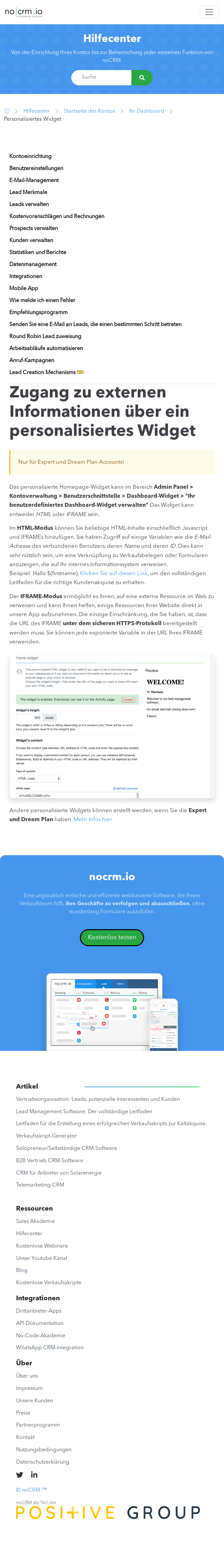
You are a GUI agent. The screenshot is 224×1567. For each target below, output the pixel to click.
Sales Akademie (35, 1221)
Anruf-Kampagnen (31, 360)
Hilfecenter (112, 39)
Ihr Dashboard (146, 111)
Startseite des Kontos (89, 111)
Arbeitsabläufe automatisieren (46, 348)
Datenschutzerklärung (42, 1462)
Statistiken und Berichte (37, 252)
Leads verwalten (29, 204)
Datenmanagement (33, 264)
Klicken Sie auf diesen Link (114, 573)
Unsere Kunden (34, 1401)
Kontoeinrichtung (30, 156)
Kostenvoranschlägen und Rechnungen (56, 216)
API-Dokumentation (40, 1323)
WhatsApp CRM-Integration (50, 1348)
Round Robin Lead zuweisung (45, 336)
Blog (21, 1270)
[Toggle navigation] (209, 12)
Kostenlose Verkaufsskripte (48, 1283)
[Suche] (142, 77)
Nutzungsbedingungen (44, 1450)
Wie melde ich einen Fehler (42, 300)
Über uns (27, 1376)
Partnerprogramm (38, 1425)
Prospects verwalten (33, 228)
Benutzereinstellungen (36, 168)
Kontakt (25, 1437)
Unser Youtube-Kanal (41, 1258)
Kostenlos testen (112, 937)
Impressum (29, 1388)
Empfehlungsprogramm (38, 312)
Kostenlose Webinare (42, 1246)
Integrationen (25, 276)
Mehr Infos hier (93, 820)
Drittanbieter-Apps (39, 1311)
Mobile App (23, 288)
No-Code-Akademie (40, 1336)
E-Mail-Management (34, 180)
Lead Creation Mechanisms (46, 372)
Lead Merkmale (28, 192)
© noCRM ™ (31, 1490)
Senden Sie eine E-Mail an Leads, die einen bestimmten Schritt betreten (95, 324)
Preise (23, 1413)
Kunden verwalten (31, 240)
